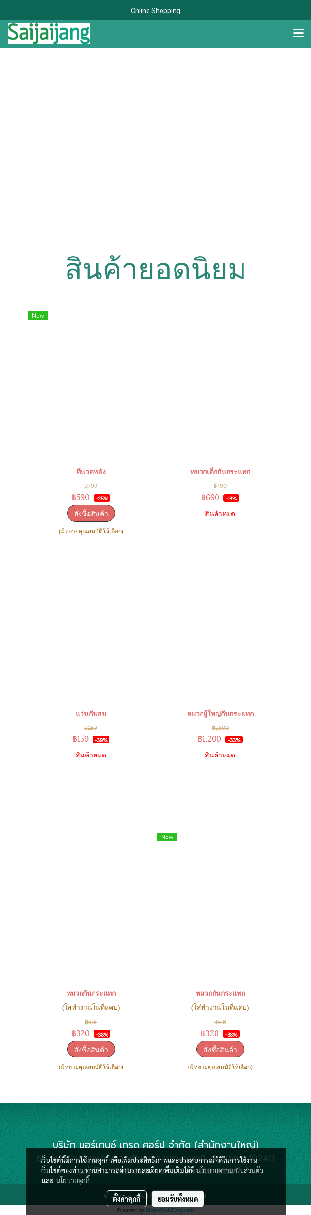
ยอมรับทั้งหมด (178, 1198)
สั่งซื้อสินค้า (91, 513)
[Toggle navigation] (298, 33)
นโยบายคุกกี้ (73, 1180)
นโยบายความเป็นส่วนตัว (229, 1170)
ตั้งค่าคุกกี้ (126, 1198)
